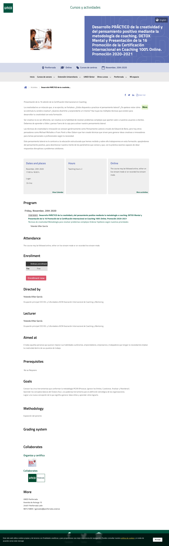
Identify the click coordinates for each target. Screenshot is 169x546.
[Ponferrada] (49, 68)
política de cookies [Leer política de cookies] (127, 540)
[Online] (66, 68)
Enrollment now (36, 278)
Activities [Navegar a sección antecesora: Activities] (34, 87)
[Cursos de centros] (86, 68)
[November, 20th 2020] (114, 68)
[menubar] (84, 77)
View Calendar (57, 192)
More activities (142, 192)
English (163, 20)
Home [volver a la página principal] (25, 87)
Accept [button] (158, 541)
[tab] (84, 8)
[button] (125, 95)
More (144, 107)
